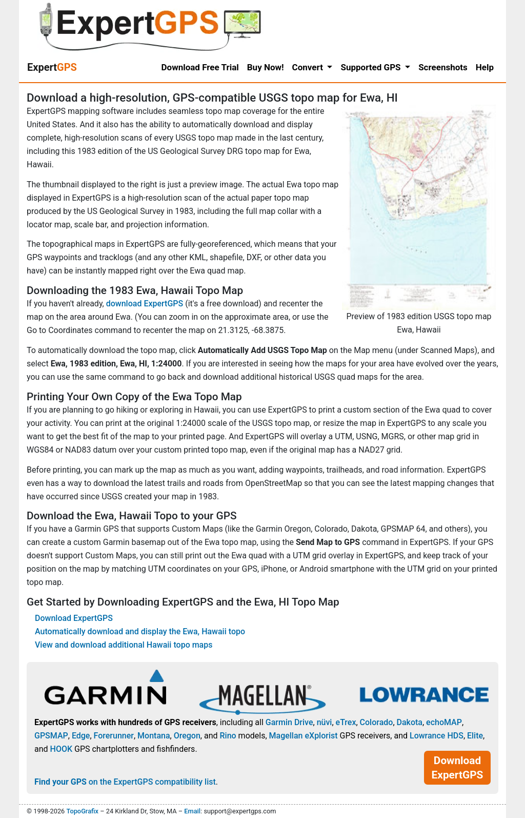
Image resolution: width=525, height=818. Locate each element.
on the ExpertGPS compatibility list (125, 782)
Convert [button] (309, 67)
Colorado (376, 722)
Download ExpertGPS (74, 618)
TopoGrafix (82, 811)
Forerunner (114, 736)
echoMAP (444, 722)
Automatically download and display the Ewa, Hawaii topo (140, 631)
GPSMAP (51, 736)
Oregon (187, 736)
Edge (81, 736)
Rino (227, 736)
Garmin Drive (289, 722)
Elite (475, 736)
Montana (153, 736)
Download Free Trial (200, 67)
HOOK (61, 749)
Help (485, 67)
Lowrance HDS (436, 736)
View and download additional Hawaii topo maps (123, 645)
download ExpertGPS (144, 303)
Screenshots (443, 67)
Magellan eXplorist (303, 736)
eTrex (346, 722)
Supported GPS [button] (371, 67)
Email (192, 811)
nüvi (324, 722)
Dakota (409, 722)
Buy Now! (265, 67)
